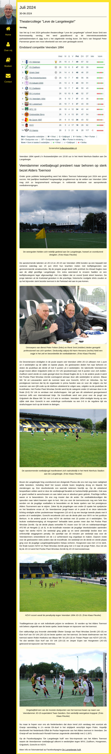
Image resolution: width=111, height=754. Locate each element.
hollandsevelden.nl (68, 147)
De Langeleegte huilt (72, 744)
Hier (42, 38)
